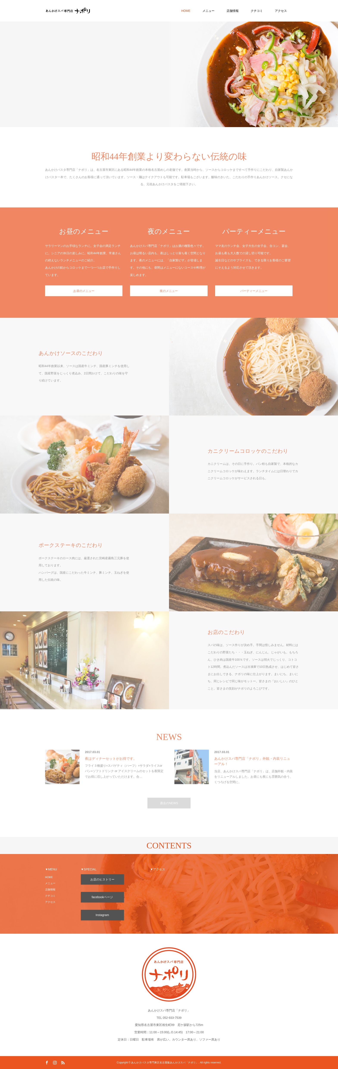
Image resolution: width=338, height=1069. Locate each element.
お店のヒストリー (102, 879)
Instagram (102, 915)
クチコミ (257, 10)
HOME (185, 10)
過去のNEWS (169, 809)
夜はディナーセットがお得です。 (111, 765)
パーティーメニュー (254, 297)
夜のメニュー (169, 297)
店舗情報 (233, 10)
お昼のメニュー (83, 297)
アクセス (281, 10)
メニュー (208, 10)
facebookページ (102, 897)
